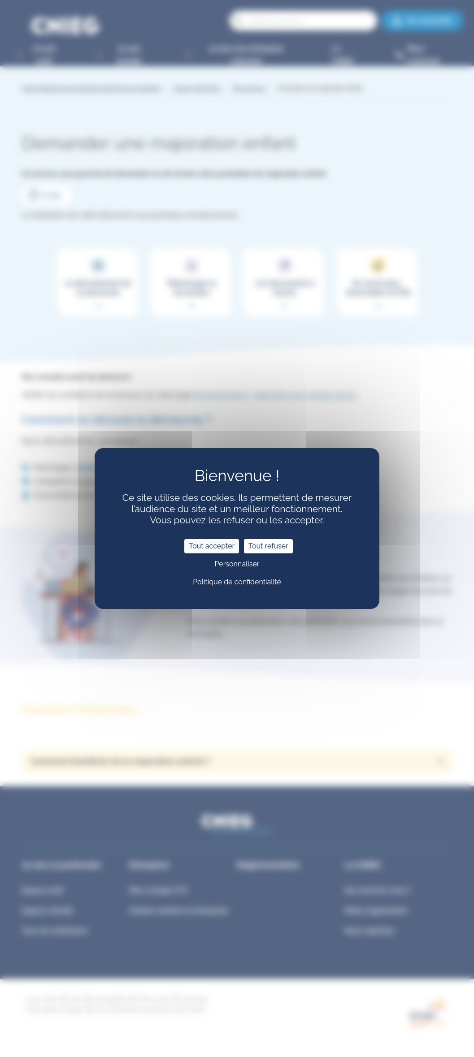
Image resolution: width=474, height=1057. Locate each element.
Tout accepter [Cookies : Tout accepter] (212, 546)
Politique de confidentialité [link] (237, 582)
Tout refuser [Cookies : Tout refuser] (268, 546)
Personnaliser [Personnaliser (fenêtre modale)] (236, 564)
